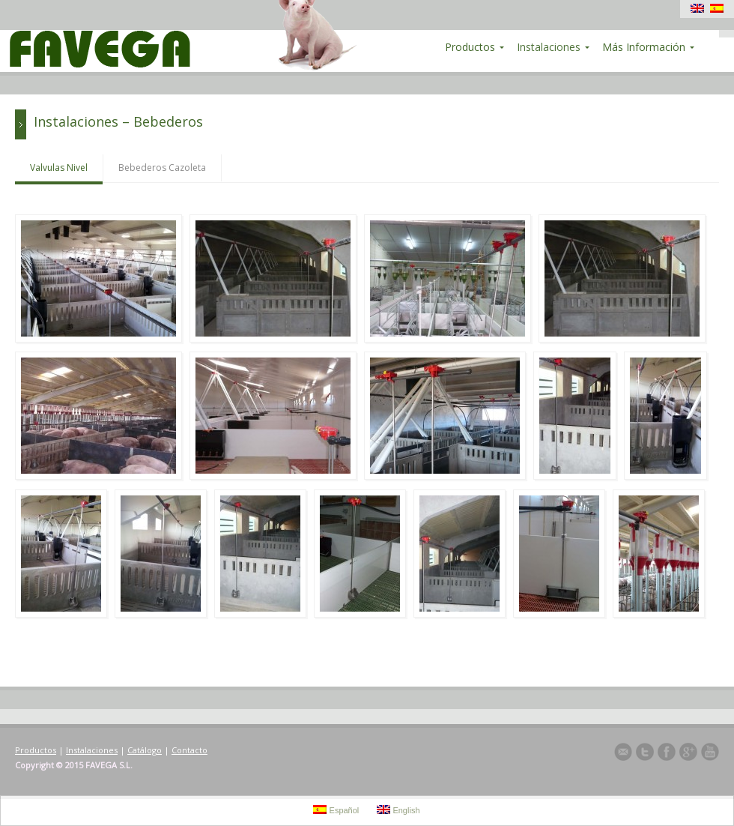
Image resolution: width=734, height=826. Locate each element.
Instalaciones (92, 750)
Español (336, 810)
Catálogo (144, 750)
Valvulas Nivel (59, 167)
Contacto (189, 750)
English (398, 810)
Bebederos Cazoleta (162, 167)
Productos (35, 750)
